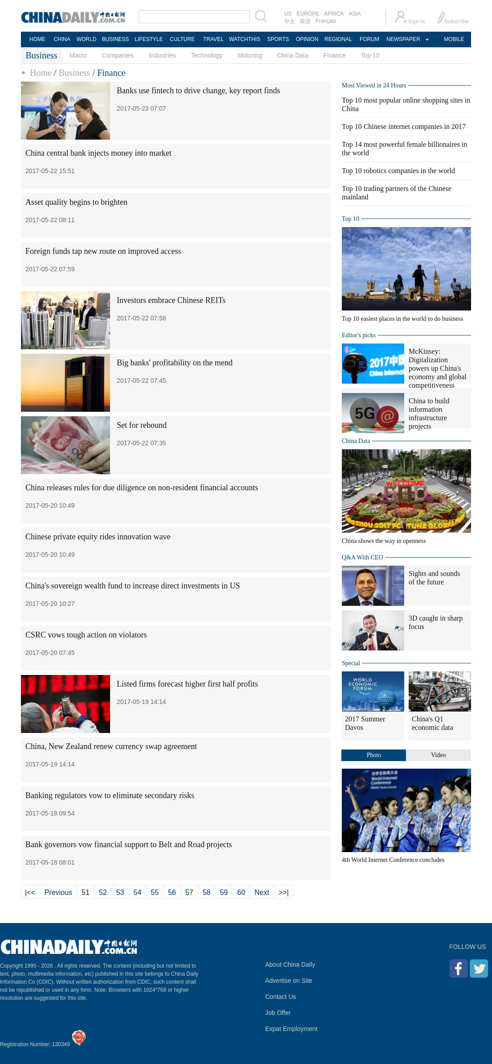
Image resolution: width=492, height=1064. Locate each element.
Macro (78, 55)
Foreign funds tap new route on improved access (103, 251)
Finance (335, 55)
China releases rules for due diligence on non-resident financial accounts (141, 487)
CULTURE (182, 39)
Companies (118, 55)
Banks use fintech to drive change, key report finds (198, 90)
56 (172, 892)
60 (241, 892)
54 (137, 892)
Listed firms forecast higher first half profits (187, 683)
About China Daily (290, 964)
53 (120, 892)
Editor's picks (359, 335)
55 (155, 892)
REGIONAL (338, 39)
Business (74, 73)
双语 (305, 21)
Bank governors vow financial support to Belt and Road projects (128, 844)
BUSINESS (115, 39)
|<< (30, 892)
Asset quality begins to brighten (76, 202)
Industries (162, 55)
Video (438, 755)
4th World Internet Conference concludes (393, 860)
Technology (206, 55)
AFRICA (334, 14)
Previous (58, 892)
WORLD (87, 39)
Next (261, 892)
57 (189, 892)
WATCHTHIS (244, 39)
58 (207, 892)
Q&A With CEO (362, 557)
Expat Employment (291, 1028)
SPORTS (278, 39)
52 (103, 892)
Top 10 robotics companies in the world (398, 170)
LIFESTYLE (149, 39)
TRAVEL (213, 39)
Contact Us (280, 996)
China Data (292, 55)
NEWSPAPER (402, 39)
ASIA (354, 14)
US (288, 14)
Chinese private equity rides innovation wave (97, 536)
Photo (374, 755)
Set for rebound (142, 425)
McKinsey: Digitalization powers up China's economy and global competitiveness (438, 368)
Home (41, 73)
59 (224, 892)
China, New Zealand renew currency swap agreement (111, 746)
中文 (289, 21)
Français (326, 21)
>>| (284, 892)
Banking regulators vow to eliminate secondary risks (109, 795)
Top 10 (370, 55)
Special (351, 663)
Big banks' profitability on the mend (175, 362)
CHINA (61, 39)
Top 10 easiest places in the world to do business (402, 318)
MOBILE (454, 39)
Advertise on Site (288, 980)
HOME (37, 39)
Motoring (250, 55)
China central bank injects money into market (98, 153)
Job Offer (278, 1012)
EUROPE (308, 14)
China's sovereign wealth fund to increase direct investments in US (132, 585)
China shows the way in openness (384, 541)
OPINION (307, 39)
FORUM (369, 39)
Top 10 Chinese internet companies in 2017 (404, 126)
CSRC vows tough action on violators (86, 634)
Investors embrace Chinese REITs (171, 300)
